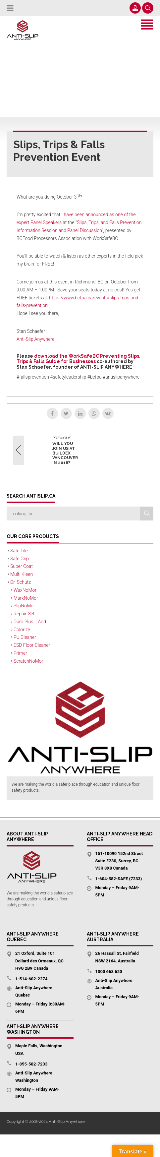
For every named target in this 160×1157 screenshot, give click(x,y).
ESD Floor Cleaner (32, 645)
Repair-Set (24, 613)
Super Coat (21, 566)
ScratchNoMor (28, 661)
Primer (20, 653)
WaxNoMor (25, 590)
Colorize (22, 629)
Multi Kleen (21, 574)
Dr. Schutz (20, 582)
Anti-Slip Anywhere (35, 339)
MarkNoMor (26, 598)
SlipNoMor (24, 605)
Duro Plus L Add (30, 621)
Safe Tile (19, 550)
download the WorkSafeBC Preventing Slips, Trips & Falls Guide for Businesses (78, 358)
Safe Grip (19, 558)
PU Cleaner (25, 637)
